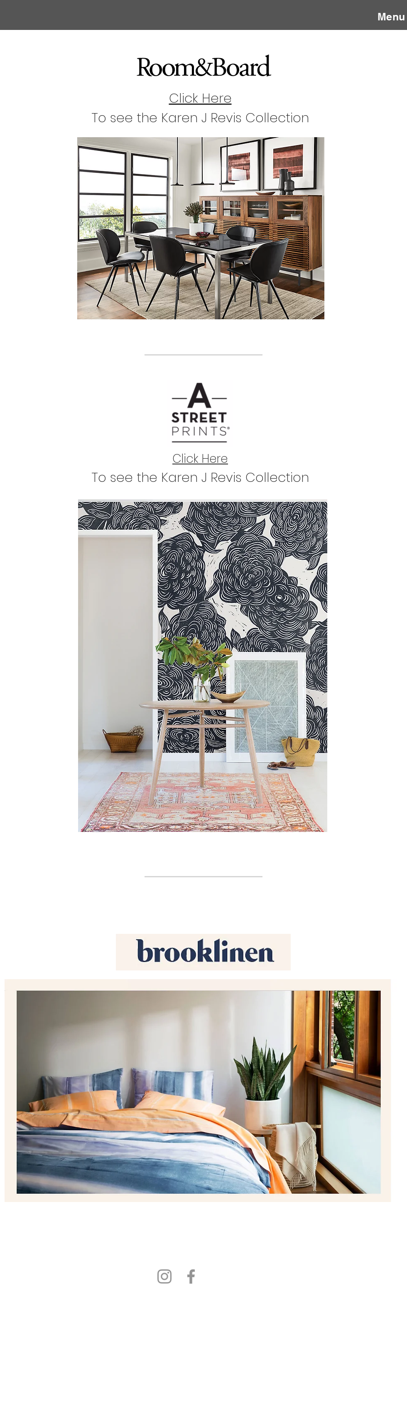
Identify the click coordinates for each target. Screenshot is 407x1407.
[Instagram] (164, 1276)
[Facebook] (191, 1276)
